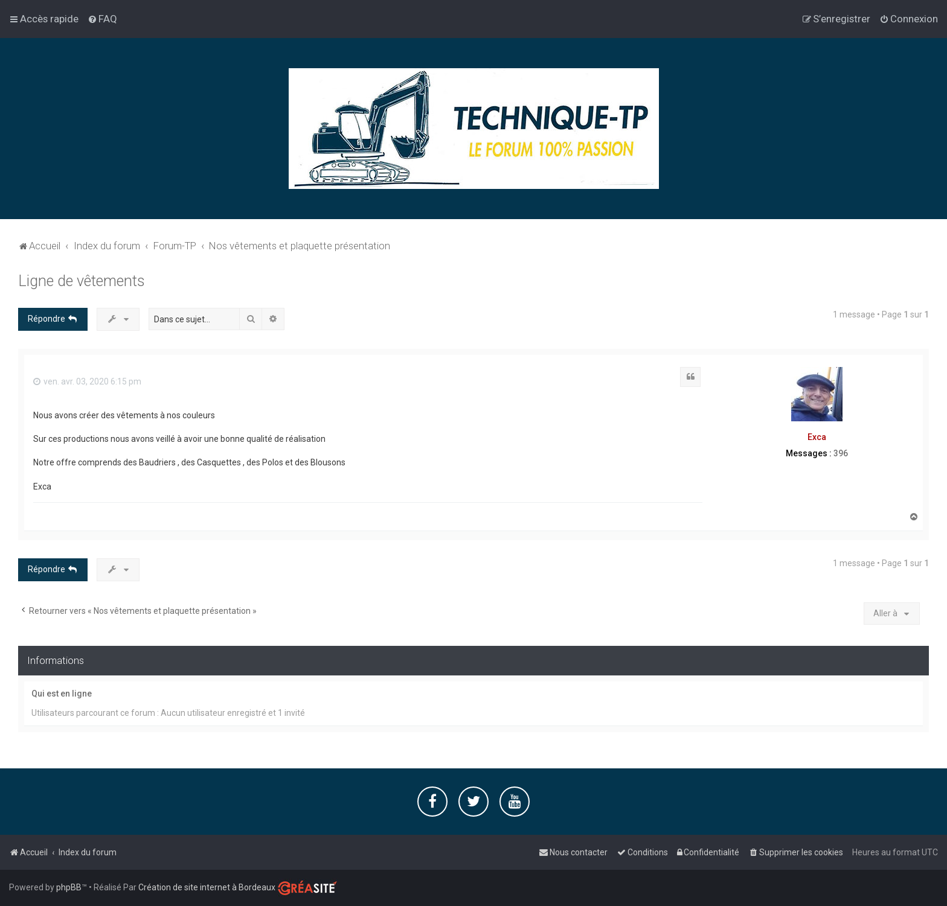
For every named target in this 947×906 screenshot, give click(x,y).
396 (840, 453)
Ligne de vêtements (81, 280)
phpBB (69, 887)
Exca (816, 437)
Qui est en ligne (61, 693)
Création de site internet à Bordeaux (206, 887)
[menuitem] (102, 18)
